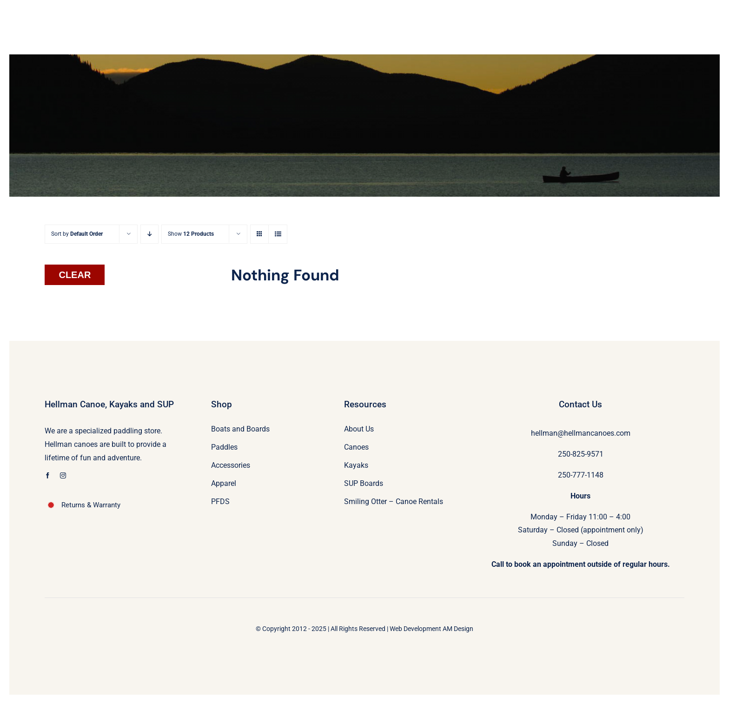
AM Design (458, 628)
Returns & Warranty (90, 505)
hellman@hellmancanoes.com (580, 433)
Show (191, 234)
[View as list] (278, 234)
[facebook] (48, 475)
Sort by (77, 234)
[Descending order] (149, 234)
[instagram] (63, 475)
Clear (75, 275)
